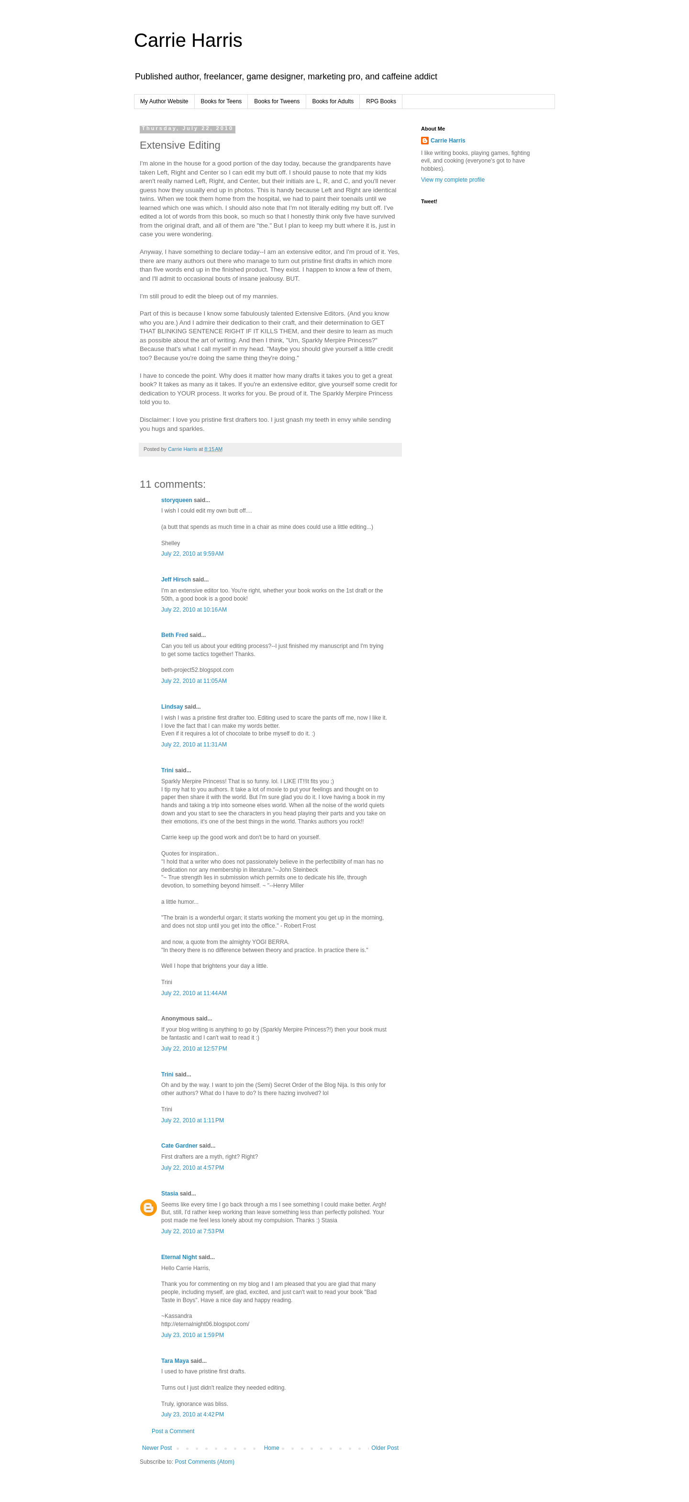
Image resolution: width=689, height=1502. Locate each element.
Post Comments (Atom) (204, 1461)
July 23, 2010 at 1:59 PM (192, 1335)
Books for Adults (333, 101)
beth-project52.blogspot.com (197, 670)
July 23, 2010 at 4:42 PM (192, 1414)
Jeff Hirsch (176, 579)
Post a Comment (173, 1431)
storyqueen (176, 500)
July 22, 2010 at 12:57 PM (194, 1048)
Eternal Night (179, 1257)
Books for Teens (221, 101)
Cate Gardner (179, 1145)
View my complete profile (453, 179)
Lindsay (172, 706)
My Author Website (164, 101)
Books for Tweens (277, 101)
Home (271, 1448)
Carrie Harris (188, 40)
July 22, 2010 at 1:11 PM (192, 1120)
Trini (167, 770)
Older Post (385, 1448)
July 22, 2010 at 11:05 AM (194, 681)
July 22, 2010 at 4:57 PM (192, 1167)
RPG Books (381, 101)
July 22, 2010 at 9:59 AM (192, 553)
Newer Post (157, 1448)
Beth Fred (174, 635)
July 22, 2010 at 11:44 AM (194, 993)
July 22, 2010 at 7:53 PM (192, 1231)
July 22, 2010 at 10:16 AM (194, 609)
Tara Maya (175, 1361)
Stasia (169, 1193)
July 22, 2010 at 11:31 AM (194, 744)
